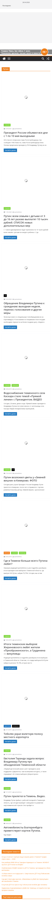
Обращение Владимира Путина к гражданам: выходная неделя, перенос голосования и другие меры (24, 308)
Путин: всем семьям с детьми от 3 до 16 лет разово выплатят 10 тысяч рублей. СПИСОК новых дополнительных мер (26, 220)
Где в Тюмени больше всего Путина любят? (25, 562)
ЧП (5, 295)
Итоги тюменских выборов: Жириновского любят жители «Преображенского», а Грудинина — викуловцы (24, 648)
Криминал (16, 726)
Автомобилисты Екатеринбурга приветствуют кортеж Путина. (23, 829)
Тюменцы (15, 385)
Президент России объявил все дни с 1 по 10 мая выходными (26, 134)
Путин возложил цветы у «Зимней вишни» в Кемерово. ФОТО (24, 479)
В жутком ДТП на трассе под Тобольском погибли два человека (24, 885)
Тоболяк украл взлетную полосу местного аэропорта (23, 735)
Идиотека (7, 726)
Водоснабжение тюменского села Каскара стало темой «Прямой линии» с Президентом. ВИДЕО (24, 396)
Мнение (7, 553)
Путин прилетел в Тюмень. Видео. (24, 796)
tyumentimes (18, 129)
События (7, 125)
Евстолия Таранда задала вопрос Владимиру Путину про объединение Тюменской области (25, 761)
